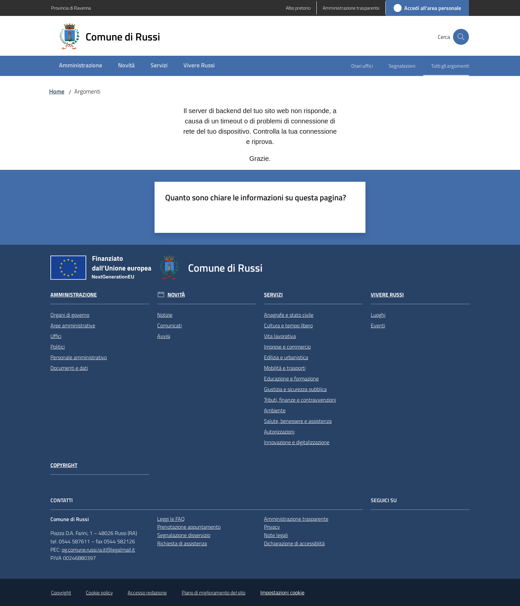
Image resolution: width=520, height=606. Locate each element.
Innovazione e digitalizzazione (296, 442)
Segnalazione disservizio (183, 535)
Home (56, 91)
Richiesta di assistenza (182, 543)
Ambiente (275, 410)
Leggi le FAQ (171, 519)
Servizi (273, 295)
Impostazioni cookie (282, 592)
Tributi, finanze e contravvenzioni (300, 400)
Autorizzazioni (279, 432)
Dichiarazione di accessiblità (294, 543)
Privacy (272, 527)
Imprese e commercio (287, 347)
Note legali (276, 535)
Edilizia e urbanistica (286, 357)
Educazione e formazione (291, 378)
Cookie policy (99, 592)
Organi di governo (69, 315)
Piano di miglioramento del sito (213, 592)
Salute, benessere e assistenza (298, 421)
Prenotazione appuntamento (189, 527)
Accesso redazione (147, 592)
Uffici (55, 336)
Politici (57, 347)
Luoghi (378, 315)
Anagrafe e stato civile (288, 315)
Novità (176, 295)
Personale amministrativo (78, 357)
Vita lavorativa (280, 336)
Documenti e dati (69, 368)
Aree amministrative (72, 325)
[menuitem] (80, 66)
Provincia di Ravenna (71, 7)
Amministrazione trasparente (296, 519)
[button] (461, 37)
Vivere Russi (387, 295)
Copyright (63, 465)
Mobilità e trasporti (284, 368)
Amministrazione (73, 295)
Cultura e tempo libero (288, 325)
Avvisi (163, 336)
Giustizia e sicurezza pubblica (295, 389)
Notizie (164, 315)
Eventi (378, 325)
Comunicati (169, 325)
